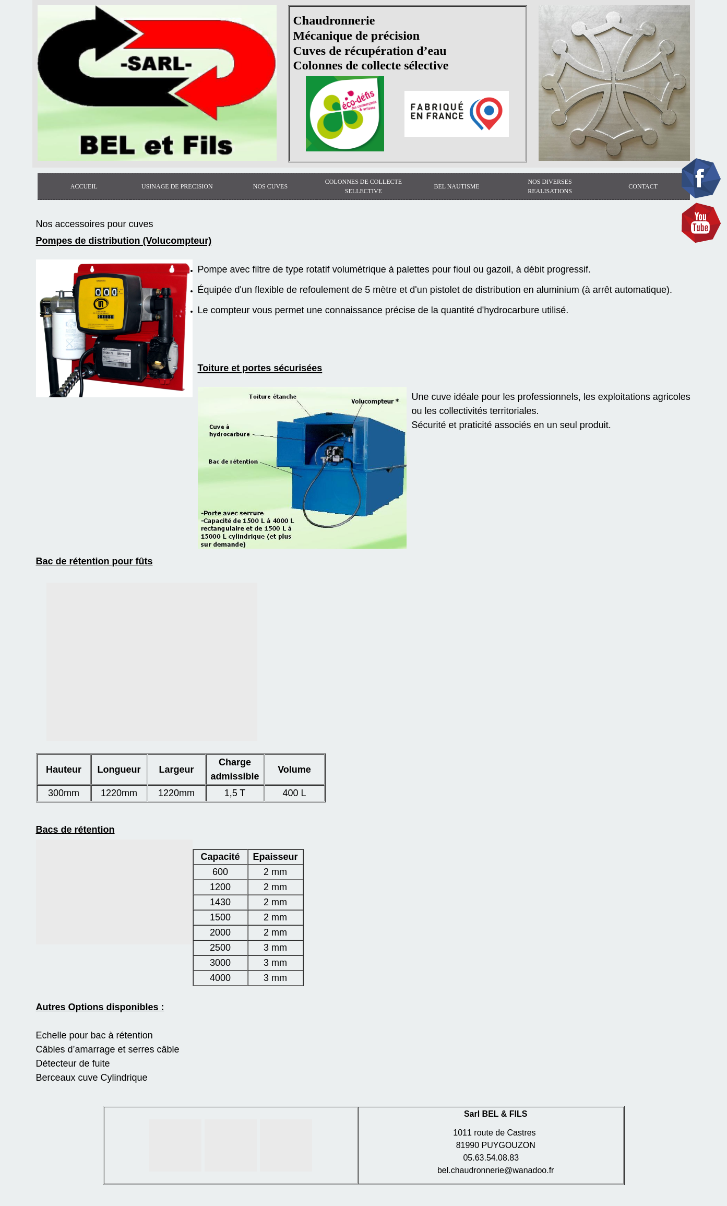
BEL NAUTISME (456, 186)
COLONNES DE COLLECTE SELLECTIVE (363, 186)
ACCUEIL (84, 186)
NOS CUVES (270, 186)
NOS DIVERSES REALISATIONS (550, 186)
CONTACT (643, 186)
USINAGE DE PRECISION (177, 186)
